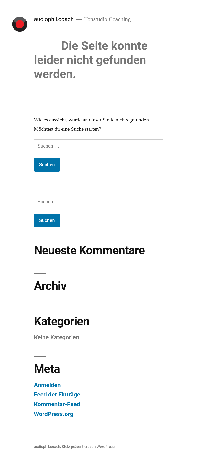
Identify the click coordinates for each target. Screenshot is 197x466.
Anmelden (47, 385)
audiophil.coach (54, 19)
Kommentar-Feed (57, 404)
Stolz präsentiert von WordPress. (89, 446)
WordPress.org (53, 413)
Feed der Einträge (57, 394)
